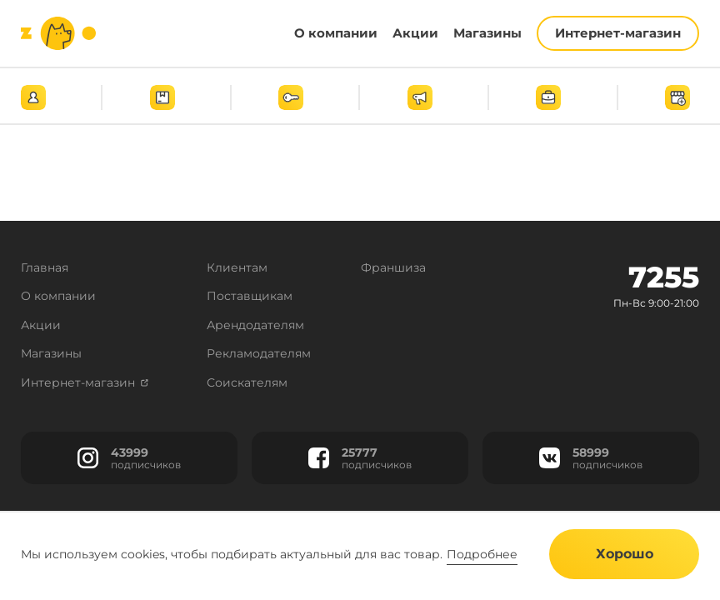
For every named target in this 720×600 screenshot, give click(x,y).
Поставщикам (249, 295)
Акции (41, 325)
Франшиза (393, 267)
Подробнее (482, 554)
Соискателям (247, 382)
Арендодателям (255, 325)
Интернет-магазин (84, 382)
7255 (663, 277)
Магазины (51, 353)
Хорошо (624, 554)
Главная (44, 267)
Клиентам (237, 267)
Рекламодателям (259, 353)
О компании (58, 295)
